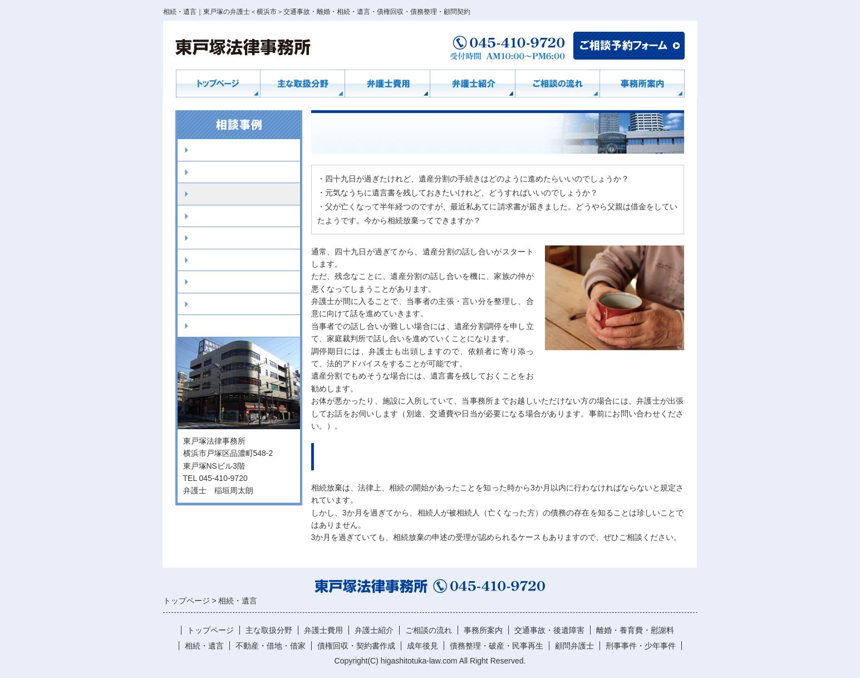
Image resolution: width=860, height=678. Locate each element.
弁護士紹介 (374, 630)
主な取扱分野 (268, 630)
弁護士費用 (323, 630)
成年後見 (208, 260)
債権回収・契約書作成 (233, 237)
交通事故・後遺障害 (229, 149)
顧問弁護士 (212, 303)
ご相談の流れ (428, 630)
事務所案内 (483, 630)
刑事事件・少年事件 (229, 325)
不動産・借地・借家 (229, 216)
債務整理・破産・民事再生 (241, 281)
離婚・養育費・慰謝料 (233, 172)
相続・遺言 (212, 193)
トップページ (210, 630)
